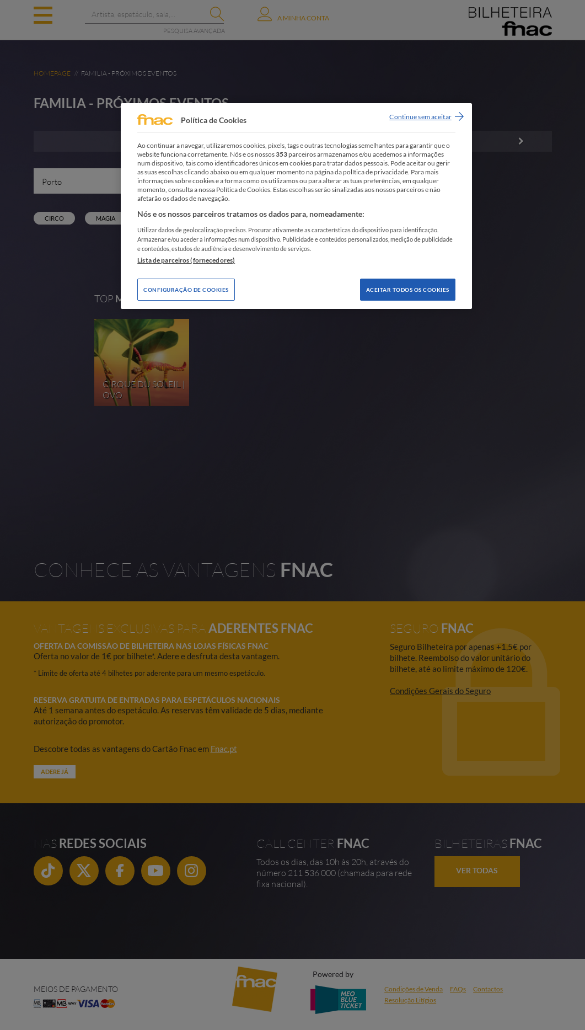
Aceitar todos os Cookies (407, 289)
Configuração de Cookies (186, 289)
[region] (296, 206)
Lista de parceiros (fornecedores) (186, 260)
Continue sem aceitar (420, 117)
